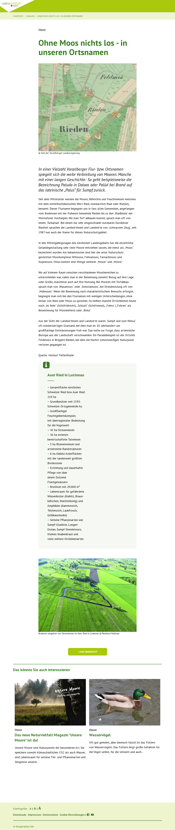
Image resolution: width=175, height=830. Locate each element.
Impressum (34, 814)
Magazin (30, 16)
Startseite (18, 16)
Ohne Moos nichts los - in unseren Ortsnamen (60, 16)
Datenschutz (50, 814)
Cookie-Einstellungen (72, 814)
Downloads (19, 814)
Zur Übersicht (88, 651)
